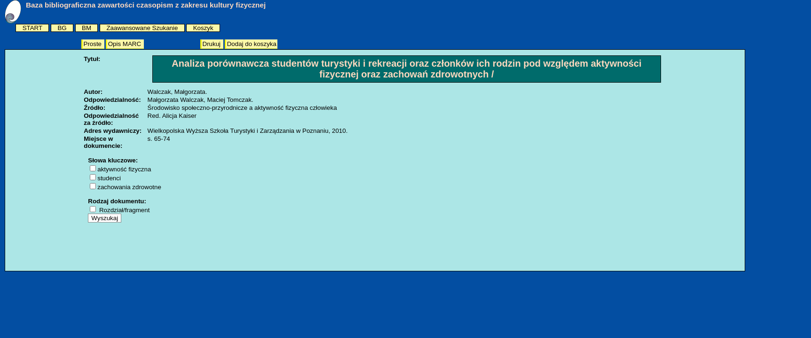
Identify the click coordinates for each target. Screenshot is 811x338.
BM (86, 27)
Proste (93, 43)
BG (61, 27)
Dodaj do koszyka (251, 43)
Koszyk (203, 27)
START (32, 27)
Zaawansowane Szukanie (142, 27)
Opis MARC (125, 43)
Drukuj (212, 43)
